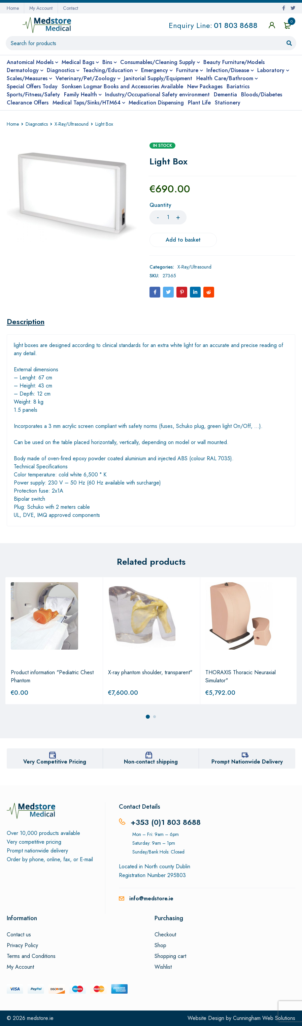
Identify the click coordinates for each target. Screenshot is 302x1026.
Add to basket (183, 240)
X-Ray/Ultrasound (72, 124)
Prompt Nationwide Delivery (247, 762)
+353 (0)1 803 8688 (166, 822)
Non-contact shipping (151, 762)
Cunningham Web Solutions (264, 1018)
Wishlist (163, 967)
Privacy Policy (22, 945)
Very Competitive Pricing (54, 762)
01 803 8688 (236, 26)
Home (13, 8)
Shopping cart (170, 956)
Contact (70, 8)
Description (25, 321)
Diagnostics (37, 124)
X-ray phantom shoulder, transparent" (150, 672)
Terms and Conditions (31, 956)
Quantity (160, 205)
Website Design (206, 1018)
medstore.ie (40, 1018)
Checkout (165, 934)
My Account (41, 8)
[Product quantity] (168, 217)
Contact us (19, 934)
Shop (160, 945)
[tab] (25, 321)
